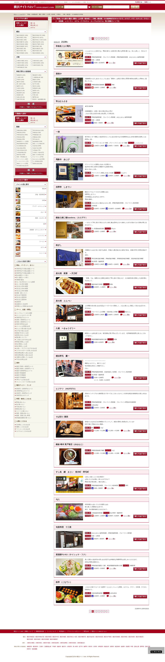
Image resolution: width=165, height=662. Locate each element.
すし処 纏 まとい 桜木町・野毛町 (72, 472)
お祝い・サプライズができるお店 (26, 348)
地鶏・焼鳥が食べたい (23, 413)
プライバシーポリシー (74, 631)
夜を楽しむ (34, 25)
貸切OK (18, 302)
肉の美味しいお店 (21, 346)
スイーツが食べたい (22, 411)
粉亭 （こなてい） (64, 582)
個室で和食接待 (21, 373)
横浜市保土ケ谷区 (38, 39)
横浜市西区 (20, 37)
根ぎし (59, 245)
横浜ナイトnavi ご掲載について (23, 631)
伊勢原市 (35, 88)
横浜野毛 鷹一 (62, 356)
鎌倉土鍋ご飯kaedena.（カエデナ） (71, 218)
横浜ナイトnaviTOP (19, 14)
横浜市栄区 (20, 50)
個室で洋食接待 (21, 377)
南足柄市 (19, 92)
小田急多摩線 (20, 152)
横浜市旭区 (36, 46)
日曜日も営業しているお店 (24, 357)
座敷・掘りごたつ (21, 293)
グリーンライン (21, 159)
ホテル (33, 27)
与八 (58, 499)
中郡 (34, 95)
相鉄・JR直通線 (21, 156)
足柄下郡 (19, 99)
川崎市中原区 (20, 63)
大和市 (19, 88)
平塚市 (19, 79)
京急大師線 (20, 148)
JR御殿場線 (36, 134)
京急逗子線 (35, 148)
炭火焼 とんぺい (63, 301)
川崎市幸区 (36, 60)
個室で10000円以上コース (24, 371)
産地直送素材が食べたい (23, 418)
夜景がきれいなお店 (22, 335)
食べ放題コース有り (22, 277)
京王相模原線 (20, 145)
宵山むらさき (61, 101)
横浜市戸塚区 (36, 44)
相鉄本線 (19, 154)
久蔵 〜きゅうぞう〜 (65, 328)
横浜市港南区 (20, 46)
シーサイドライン (21, 161)
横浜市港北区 (20, 44)
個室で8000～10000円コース (25, 368)
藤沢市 (19, 81)
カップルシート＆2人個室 (24, 313)
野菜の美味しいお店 (22, 342)
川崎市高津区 (36, 63)
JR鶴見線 (35, 132)
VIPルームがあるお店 (22, 379)
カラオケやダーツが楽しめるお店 (26, 350)
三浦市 (19, 77)
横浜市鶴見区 (20, 35)
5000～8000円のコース (23, 322)
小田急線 (35, 150)
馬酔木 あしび (62, 159)
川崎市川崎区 (20, 60)
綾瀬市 (35, 92)
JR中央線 (35, 139)
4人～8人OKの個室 (22, 284)
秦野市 (19, 86)
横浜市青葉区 (20, 53)
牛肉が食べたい (21, 407)
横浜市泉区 (36, 50)
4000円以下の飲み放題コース (25, 271)
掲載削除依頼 (40, 631)
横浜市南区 (20, 39)
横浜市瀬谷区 (36, 48)
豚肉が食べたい (21, 409)
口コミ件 (112, 63)
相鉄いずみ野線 (37, 154)
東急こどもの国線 (37, 143)
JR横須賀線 (20, 130)
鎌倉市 (35, 79)
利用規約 (62, 631)
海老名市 (19, 90)
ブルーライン (36, 156)
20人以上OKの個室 (22, 288)
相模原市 (19, 75)
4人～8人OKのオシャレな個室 (25, 282)
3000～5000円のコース (23, 320)
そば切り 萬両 (62, 417)
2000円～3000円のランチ (24, 393)
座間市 (35, 90)
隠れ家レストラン (21, 337)
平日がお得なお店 (21, 359)
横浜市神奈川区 (37, 35)
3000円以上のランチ (22, 395)
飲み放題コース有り (22, 275)
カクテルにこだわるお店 (23, 431)
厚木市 (35, 86)
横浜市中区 (36, 37)
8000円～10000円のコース (24, 388)
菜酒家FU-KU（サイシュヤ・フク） (71, 555)
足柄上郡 (19, 97)
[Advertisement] (101, 31)
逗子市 (35, 84)
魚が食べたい (20, 404)
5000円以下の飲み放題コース (25, 273)
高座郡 (19, 95)
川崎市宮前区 (36, 65)
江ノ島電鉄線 (36, 161)
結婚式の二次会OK (22, 304)
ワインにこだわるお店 (23, 429)
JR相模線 (19, 139)
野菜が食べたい (21, 402)
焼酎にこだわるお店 (22, 427)
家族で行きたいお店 (22, 333)
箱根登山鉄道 (36, 163)
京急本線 (35, 145)
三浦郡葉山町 (36, 77)
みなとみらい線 (37, 159)
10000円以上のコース (23, 391)
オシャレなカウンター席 (23, 315)
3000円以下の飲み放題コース (25, 269)
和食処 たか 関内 (63, 46)
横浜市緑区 (20, 48)
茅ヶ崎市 (19, 84)
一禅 (58, 132)
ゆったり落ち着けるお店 (23, 328)
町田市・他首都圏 (38, 99)
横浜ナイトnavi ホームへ (99, 631)
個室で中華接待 (21, 375)
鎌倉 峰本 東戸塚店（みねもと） (70, 444)
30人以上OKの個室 (22, 291)
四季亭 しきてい (63, 187)
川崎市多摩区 (20, 65)
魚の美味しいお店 (21, 344)
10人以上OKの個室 (22, 286)
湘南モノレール (21, 163)
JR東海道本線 (20, 134)
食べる (33, 23)
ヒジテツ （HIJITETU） (66, 389)
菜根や (59, 74)
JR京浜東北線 (36, 130)
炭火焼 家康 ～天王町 (67, 273)
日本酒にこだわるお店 (23, 424)
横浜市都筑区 (36, 53)
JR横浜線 (35, 137)
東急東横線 (35, 141)
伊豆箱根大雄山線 (21, 165)
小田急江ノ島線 (37, 152)
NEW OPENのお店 (22, 324)
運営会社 (86, 631)
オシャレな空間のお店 (23, 326)
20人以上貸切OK (21, 297)
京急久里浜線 (20, 150)
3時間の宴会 (20, 280)
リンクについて (51, 631)
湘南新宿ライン (21, 141)
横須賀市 (35, 75)
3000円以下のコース (22, 317)
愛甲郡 (35, 97)
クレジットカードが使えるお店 (25, 382)
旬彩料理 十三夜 (63, 527)
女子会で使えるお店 (22, 331)
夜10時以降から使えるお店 (24, 353)
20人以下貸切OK (21, 295)
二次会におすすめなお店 (23, 339)
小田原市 (35, 81)
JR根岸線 (19, 132)
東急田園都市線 (21, 143)
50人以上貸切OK (21, 299)
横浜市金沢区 (36, 42)
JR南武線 (19, 137)
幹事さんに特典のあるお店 (24, 306)
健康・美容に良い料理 (23, 415)
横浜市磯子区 (20, 42)
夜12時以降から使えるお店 (24, 355)
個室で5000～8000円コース (24, 366)
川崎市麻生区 (20, 67)
